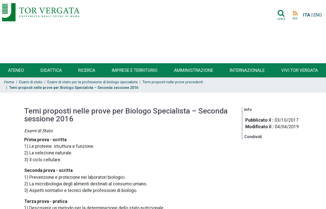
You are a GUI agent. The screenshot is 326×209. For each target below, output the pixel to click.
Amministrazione (193, 70)
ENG (318, 15)
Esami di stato (31, 82)
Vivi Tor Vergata (299, 70)
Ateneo (16, 70)
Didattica (51, 70)
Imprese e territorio (134, 70)
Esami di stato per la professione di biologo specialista (92, 82)
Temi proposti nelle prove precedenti (172, 82)
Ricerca (86, 70)
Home (9, 82)
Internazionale (247, 70)
